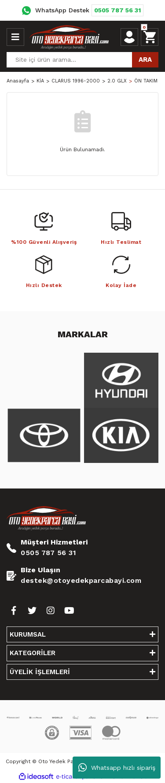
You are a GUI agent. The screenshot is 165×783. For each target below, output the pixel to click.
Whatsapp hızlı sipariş (116, 767)
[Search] (82, 59)
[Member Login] (129, 37)
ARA (145, 59)
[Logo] (69, 37)
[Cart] (149, 37)
